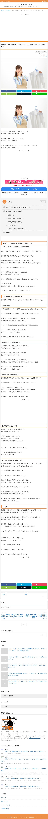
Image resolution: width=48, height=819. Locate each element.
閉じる (43, 198)
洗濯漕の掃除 (11, 211)
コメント (45, 593)
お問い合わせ (14, 813)
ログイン (3, 793)
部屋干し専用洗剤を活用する (15, 218)
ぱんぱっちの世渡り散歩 (24, 4)
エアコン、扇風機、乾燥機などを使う (17, 225)
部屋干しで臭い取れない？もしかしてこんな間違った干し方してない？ (23, 46)
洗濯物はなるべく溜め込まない (15, 215)
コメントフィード (5, 800)
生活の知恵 (44, 56)
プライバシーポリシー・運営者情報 (26, 813)
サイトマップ (38, 813)
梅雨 (26, 591)
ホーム (24, 620)
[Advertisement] (24, 27)
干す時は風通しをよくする (14, 222)
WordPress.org (5, 804)
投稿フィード (4, 797)
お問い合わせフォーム (34, 733)
